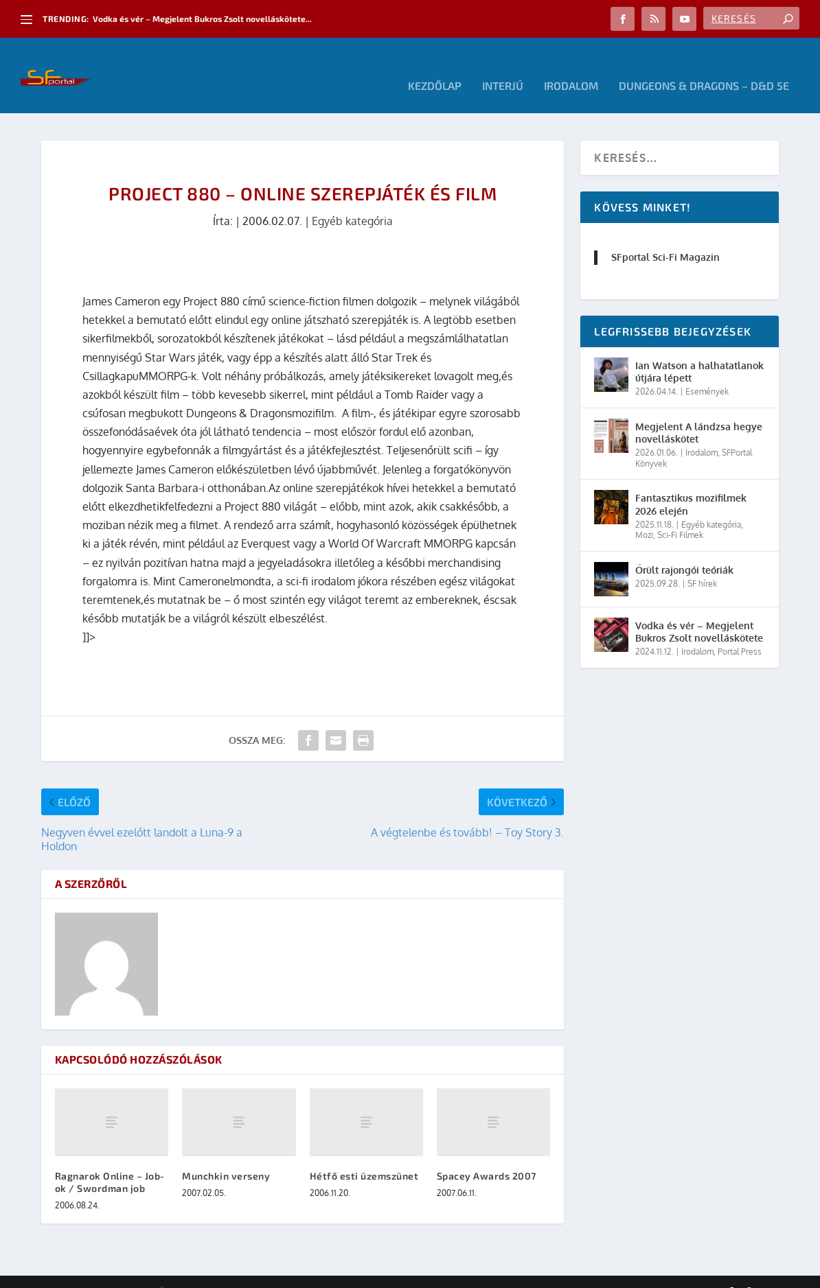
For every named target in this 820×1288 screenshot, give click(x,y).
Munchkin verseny (226, 1155)
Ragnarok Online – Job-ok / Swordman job (110, 1161)
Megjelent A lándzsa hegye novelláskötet (698, 412)
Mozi (644, 514)
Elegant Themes (117, 1272)
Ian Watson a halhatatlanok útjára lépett (699, 351)
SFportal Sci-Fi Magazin (665, 236)
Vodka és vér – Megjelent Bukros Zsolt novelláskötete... (202, 18)
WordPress (237, 1272)
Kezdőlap (435, 65)
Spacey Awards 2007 (486, 1155)
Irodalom (571, 65)
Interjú (502, 65)
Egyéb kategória (352, 200)
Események (707, 371)
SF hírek (702, 563)
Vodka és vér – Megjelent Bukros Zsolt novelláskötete (699, 611)
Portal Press (740, 631)
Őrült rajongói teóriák (684, 549)
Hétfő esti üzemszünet (364, 1155)
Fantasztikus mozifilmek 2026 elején (691, 483)
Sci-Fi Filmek (680, 514)
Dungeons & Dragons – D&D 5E (704, 65)
